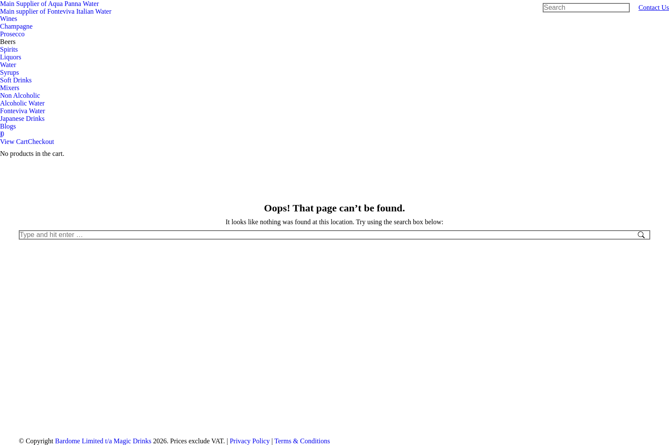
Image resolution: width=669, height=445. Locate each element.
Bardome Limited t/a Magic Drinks (103, 441)
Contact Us (653, 7)
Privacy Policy (250, 441)
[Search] (586, 7)
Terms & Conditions (302, 441)
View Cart (14, 141)
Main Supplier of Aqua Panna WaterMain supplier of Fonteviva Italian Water (55, 7)
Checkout (41, 141)
